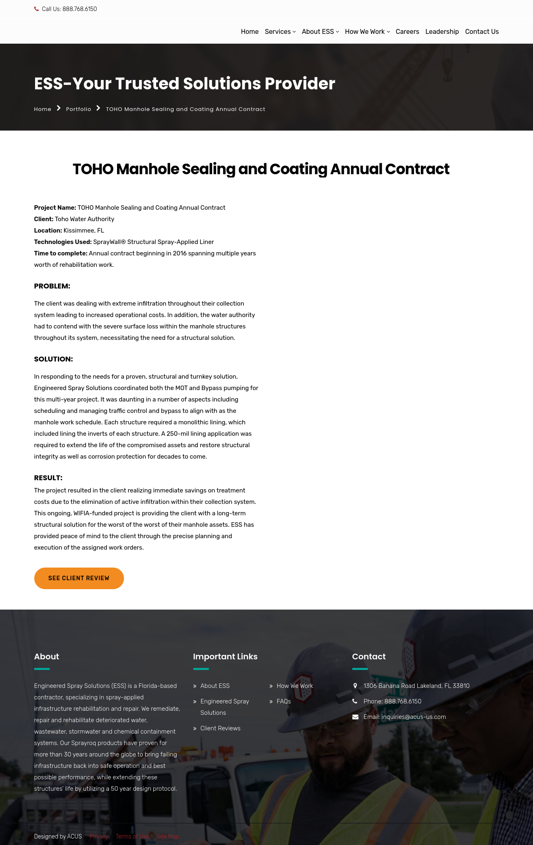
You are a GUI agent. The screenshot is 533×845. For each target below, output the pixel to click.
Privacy (98, 836)
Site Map (168, 836)
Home (250, 31)
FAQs (284, 701)
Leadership (442, 31)
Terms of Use (132, 836)
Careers (408, 31)
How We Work (365, 31)
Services (278, 31)
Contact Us (482, 31)
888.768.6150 (79, 9)
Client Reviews (221, 728)
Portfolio (78, 109)
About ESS (318, 31)
